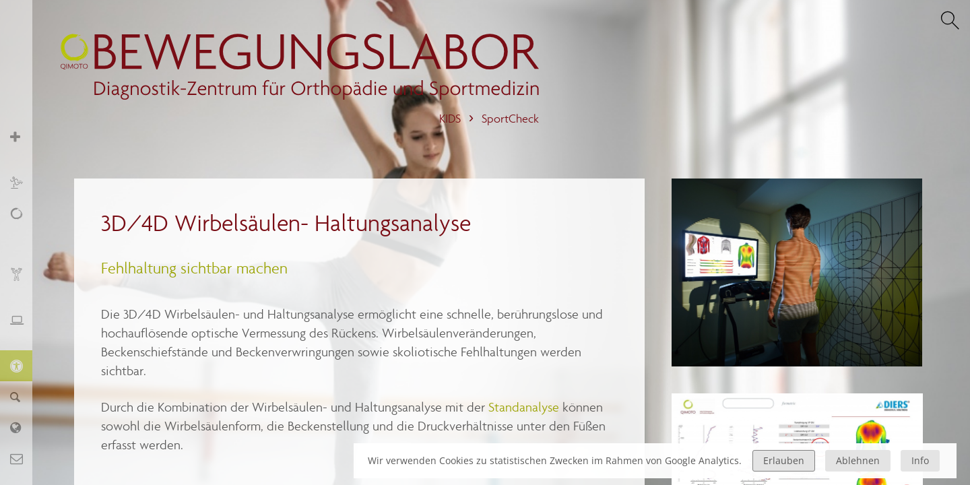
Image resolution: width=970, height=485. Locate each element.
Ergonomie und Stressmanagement (23, 327)
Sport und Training (23, 182)
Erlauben (783, 460)
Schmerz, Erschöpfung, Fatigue (23, 228)
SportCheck (510, 119)
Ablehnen (858, 460)
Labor (23, 427)
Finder (23, 396)
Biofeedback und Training (23, 281)
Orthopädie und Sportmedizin (23, 144)
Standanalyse (525, 407)
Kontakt (23, 458)
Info (920, 460)
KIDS (450, 119)
